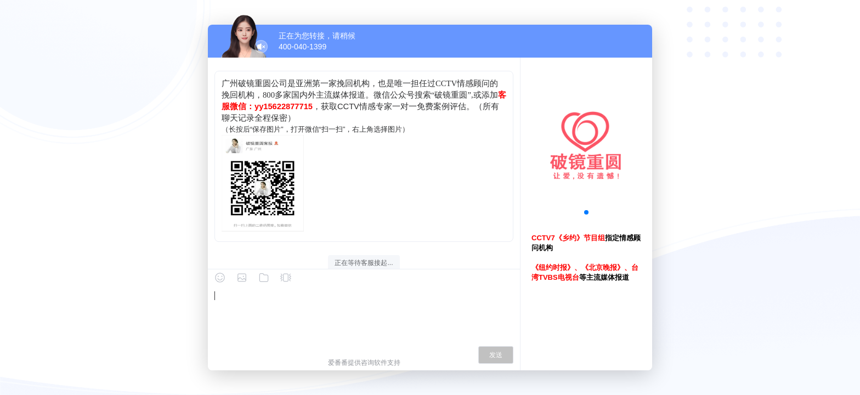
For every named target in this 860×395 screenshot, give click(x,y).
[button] (586, 212)
